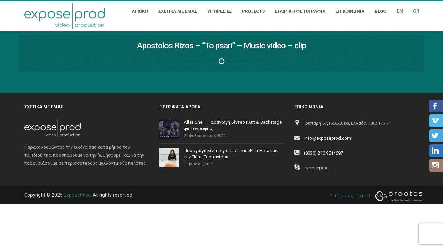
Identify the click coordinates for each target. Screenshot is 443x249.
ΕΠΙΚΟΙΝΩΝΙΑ (349, 11)
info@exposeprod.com (327, 138)
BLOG (380, 11)
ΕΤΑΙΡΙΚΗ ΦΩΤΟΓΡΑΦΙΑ (300, 11)
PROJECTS (253, 11)
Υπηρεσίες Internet (374, 196)
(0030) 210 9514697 (323, 153)
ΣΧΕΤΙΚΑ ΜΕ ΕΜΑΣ (177, 11)
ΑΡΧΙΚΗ (140, 11)
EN (400, 11)
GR (416, 11)
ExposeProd (77, 195)
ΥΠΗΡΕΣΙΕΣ (219, 11)
